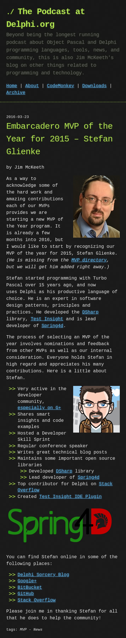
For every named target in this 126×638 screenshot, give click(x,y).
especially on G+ (39, 408)
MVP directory (89, 260)
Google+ (27, 580)
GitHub (26, 593)
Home (11, 86)
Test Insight (47, 319)
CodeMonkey (60, 86)
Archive (15, 93)
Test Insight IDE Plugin (70, 497)
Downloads (94, 86)
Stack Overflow (36, 600)
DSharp (90, 312)
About (32, 86)
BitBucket (30, 587)
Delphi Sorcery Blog (43, 574)
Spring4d (52, 326)
